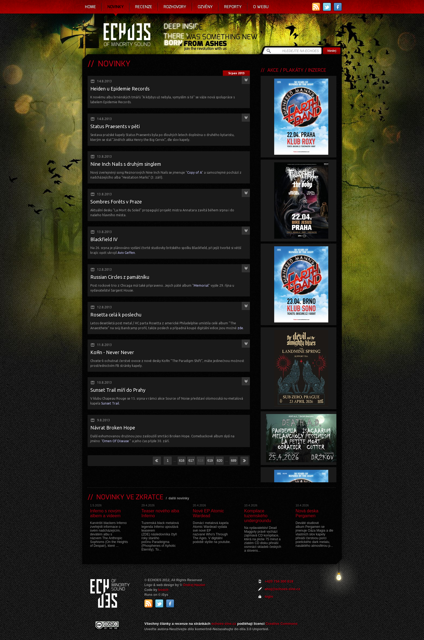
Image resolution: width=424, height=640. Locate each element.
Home (90, 6)
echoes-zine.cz (223, 624)
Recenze (143, 6)
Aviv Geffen (126, 252)
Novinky (115, 6)
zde (240, 328)
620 (219, 461)
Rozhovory (175, 6)
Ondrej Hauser (194, 585)
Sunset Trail (110, 403)
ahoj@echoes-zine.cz (282, 589)
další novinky (178, 498)
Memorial (201, 285)
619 (210, 461)
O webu (261, 6)
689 (233, 461)
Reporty (233, 6)
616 (181, 461)
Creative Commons (281, 624)
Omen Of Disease (115, 441)
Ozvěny (205, 6)
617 (191, 461)
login (269, 596)
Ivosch (163, 590)
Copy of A (194, 172)
